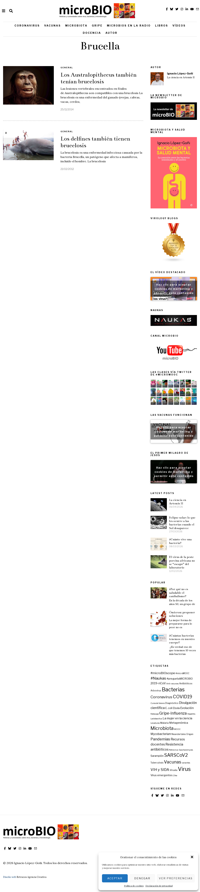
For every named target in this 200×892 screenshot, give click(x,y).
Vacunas (52, 25)
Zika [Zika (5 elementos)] (175, 775)
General (67, 67)
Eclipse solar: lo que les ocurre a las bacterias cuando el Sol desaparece (182, 523)
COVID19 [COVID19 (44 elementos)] (182, 696)
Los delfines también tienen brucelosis (95, 142)
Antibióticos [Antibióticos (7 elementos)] (185, 683)
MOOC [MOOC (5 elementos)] (177, 729)
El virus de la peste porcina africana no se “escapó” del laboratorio (182, 562)
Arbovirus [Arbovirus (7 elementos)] (156, 690)
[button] (192, 857)
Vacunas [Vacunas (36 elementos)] (172, 762)
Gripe (97, 25)
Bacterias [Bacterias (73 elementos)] (173, 689)
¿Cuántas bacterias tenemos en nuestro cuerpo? (182, 639)
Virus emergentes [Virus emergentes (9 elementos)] (162, 775)
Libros (161, 25)
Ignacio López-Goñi (180, 73)
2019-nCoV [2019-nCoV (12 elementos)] (158, 683)
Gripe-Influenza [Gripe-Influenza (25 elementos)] (173, 713)
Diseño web (9, 877)
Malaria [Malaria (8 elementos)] (164, 722)
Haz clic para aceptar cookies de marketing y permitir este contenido (174, 288)
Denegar (142, 878)
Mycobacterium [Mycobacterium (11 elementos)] (161, 734)
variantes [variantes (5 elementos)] (186, 763)
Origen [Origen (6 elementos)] (189, 734)
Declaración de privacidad (159, 885)
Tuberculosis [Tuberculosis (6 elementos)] (157, 762)
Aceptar (114, 878)
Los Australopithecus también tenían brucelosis (99, 78)
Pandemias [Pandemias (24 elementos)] (160, 739)
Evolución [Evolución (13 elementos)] (187, 708)
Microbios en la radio (129, 25)
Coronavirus (27, 25)
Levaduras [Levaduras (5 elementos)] (155, 723)
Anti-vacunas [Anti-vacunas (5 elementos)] (172, 683)
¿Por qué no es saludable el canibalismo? (178, 592)
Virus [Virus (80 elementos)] (184, 769)
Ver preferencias (176, 878)
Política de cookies (134, 885)
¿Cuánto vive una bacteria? (180, 541)
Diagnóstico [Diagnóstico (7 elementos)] (171, 703)
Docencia (92, 32)
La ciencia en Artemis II (181, 77)
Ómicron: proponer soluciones (182, 614)
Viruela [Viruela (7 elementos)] (173, 770)
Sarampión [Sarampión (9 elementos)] (157, 755)
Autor (111, 32)
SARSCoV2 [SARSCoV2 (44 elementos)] (176, 755)
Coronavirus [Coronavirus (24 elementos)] (161, 697)
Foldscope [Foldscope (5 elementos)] (155, 714)
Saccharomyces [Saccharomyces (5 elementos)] (186, 750)
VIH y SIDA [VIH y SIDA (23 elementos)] (160, 769)
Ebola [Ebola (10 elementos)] (176, 708)
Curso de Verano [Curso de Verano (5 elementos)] (158, 703)
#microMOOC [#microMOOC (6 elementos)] (182, 673)
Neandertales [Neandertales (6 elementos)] (179, 734)
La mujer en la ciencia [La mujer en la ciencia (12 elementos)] (177, 718)
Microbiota (76, 25)
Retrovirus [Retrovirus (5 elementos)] (173, 750)
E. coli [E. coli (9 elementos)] (168, 708)
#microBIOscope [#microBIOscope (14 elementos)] (163, 673)
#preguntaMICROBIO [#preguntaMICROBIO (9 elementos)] (180, 678)
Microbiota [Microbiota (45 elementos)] (162, 728)
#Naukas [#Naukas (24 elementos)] (158, 678)
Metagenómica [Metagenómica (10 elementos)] (178, 722)
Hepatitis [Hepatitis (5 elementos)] (191, 714)
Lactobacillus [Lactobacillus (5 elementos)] (156, 719)
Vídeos (179, 25)
